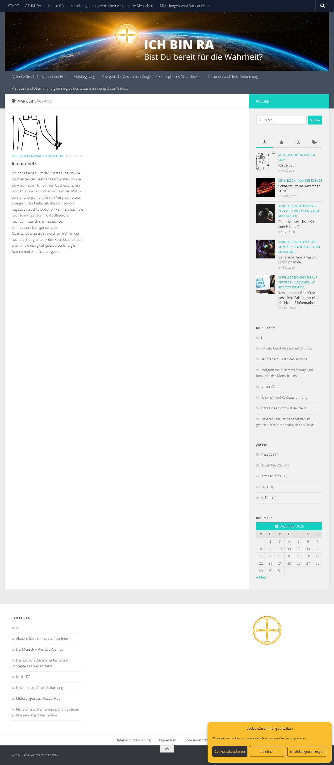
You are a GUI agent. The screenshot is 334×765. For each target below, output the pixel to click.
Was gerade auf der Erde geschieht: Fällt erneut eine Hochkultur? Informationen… (299, 298)
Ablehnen (267, 751)
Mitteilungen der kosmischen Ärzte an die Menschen (112, 6)
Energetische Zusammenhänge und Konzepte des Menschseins (151, 76)
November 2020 (272, 465)
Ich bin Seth (25, 164)
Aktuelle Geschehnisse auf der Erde (39, 76)
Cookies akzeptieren (230, 751)
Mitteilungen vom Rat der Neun (185, 6)
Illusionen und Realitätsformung (233, 76)
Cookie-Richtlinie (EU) (202, 740)
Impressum (167, 740)
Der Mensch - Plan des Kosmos (300, 180)
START (13, 6)
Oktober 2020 (270, 476)
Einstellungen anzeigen (307, 751)
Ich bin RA (56, 6)
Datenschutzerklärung (133, 740)
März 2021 (268, 454)
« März (261, 577)
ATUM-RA (33, 6)
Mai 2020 (267, 498)
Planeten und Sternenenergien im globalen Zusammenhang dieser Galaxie (70, 88)
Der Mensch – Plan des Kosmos (283, 359)
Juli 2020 (266, 487)
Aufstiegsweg (84, 76)
